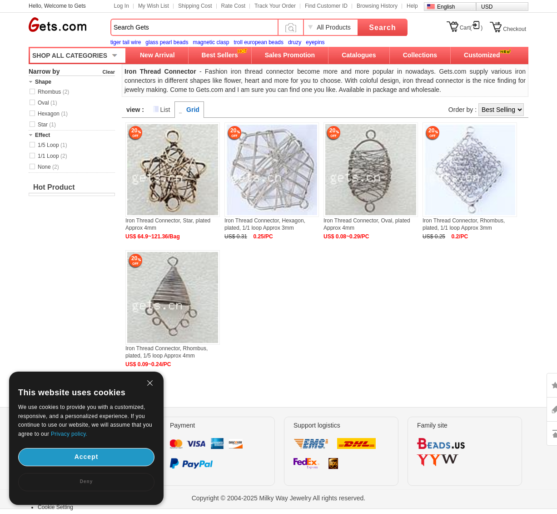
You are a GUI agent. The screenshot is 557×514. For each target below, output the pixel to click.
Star (47, 124)
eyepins (315, 42)
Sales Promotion (290, 55)
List (165, 109)
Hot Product (54, 187)
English (446, 7)
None (48, 167)
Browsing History (377, 6)
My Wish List (153, 6)
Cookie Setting (55, 507)
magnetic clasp (211, 42)
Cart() (471, 28)
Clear (108, 72)
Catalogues (359, 55)
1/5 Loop (52, 145)
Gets (57, 24)
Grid (192, 109)
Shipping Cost (195, 6)
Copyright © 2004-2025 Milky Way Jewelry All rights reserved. (279, 498)
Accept (87, 456)
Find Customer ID (326, 6)
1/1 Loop (52, 156)
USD (486, 7)
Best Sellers (220, 55)
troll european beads (258, 42)
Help (412, 6)
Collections (420, 55)
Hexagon (53, 114)
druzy (294, 42)
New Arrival (157, 55)
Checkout (514, 29)
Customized (482, 55)
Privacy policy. (69, 434)
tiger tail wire (125, 42)
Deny (86, 481)
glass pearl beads (166, 42)
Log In (121, 6)
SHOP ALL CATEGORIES (69, 55)
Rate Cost (233, 6)
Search (382, 27)
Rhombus (53, 92)
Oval (47, 103)
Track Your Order (275, 6)
